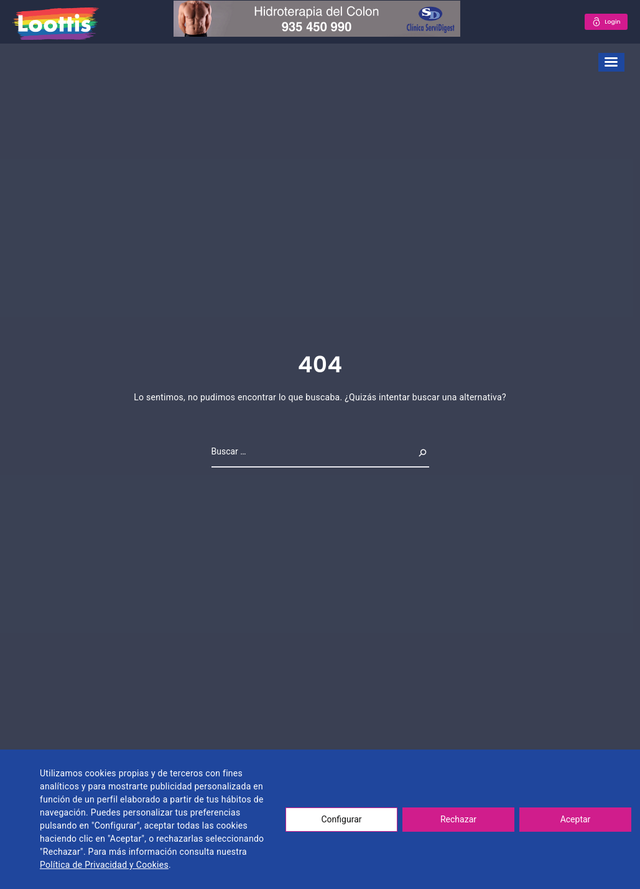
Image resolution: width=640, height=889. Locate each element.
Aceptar (575, 819)
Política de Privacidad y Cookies (104, 865)
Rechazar (458, 819)
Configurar (342, 819)
